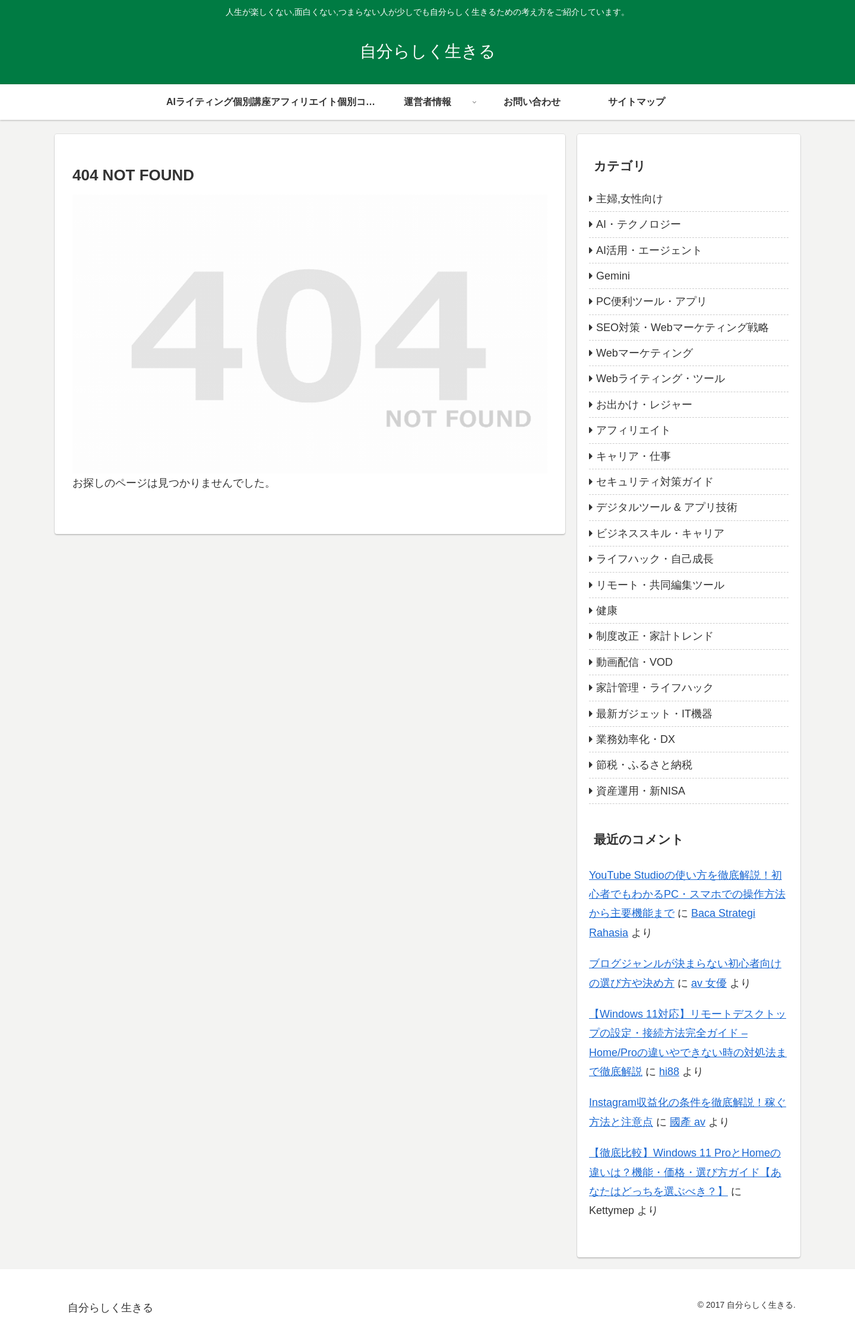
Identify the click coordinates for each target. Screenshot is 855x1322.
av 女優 (709, 983)
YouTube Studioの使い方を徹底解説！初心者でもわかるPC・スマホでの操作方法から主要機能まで (687, 894)
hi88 (669, 1072)
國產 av (687, 1122)
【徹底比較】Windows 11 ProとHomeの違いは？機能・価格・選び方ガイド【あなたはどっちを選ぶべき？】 (685, 1172)
